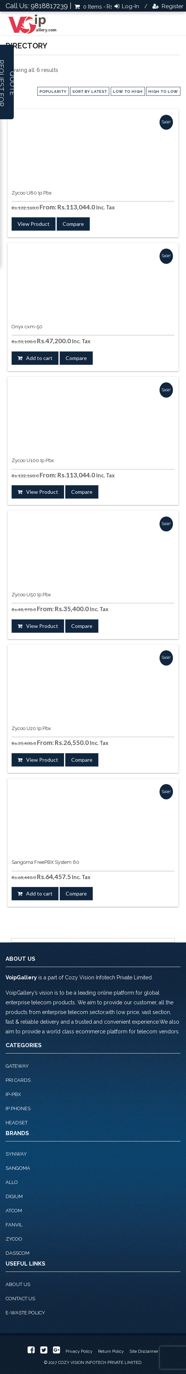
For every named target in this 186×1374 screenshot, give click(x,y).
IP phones (18, 1108)
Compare (73, 224)
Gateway (17, 1066)
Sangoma (18, 1168)
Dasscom (17, 1253)
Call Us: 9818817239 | (39, 6)
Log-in (129, 6)
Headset (17, 1122)
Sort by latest (89, 91)
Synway (16, 1154)
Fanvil (14, 1225)
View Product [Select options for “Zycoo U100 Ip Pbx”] (42, 492)
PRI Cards (18, 1080)
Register (171, 6)
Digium (14, 1196)
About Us (18, 1284)
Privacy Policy (79, 1351)
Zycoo (14, 1239)
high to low (163, 91)
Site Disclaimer (143, 1351)
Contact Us (20, 1298)
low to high (128, 91)
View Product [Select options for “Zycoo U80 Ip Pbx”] (34, 224)
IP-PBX (13, 1094)
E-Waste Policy (25, 1312)
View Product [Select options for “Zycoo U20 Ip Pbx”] (42, 760)
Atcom (14, 1210)
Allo (12, 1182)
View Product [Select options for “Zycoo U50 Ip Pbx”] (42, 626)
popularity (53, 91)
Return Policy (111, 1351)
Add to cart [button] (39, 358)
